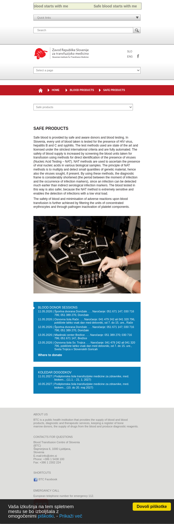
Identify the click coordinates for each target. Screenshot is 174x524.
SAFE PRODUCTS (114, 90)
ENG (130, 56)
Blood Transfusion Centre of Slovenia (61, 53)
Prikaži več (70, 516)
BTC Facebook (138, 56)
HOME (55, 90)
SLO (129, 51)
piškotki (46, 516)
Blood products (82, 90)
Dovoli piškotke (152, 506)
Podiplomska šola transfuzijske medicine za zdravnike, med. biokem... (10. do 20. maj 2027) (91, 385)
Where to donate (50, 355)
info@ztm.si (49, 455)
